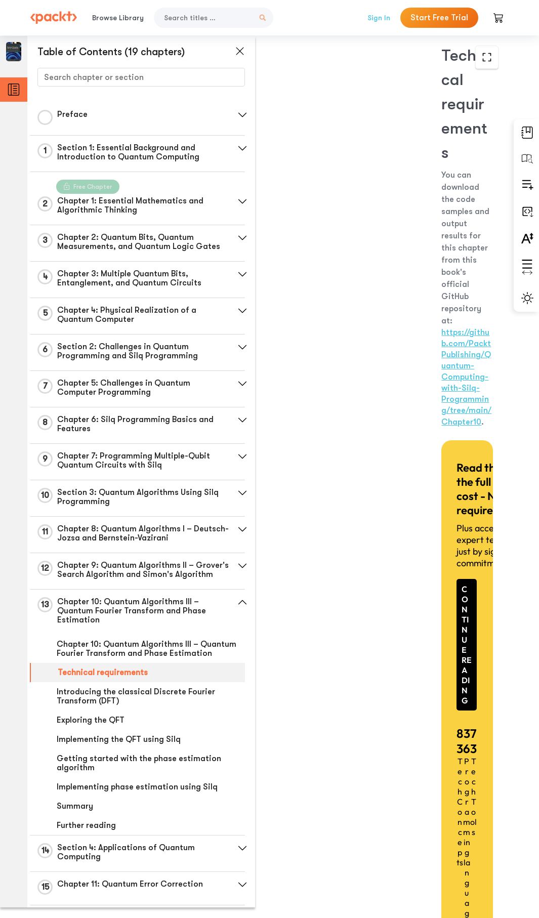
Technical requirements (103, 681)
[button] (240, 115)
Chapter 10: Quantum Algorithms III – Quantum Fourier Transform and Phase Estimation (146, 658)
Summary (75, 815)
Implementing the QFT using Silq (119, 748)
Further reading (86, 834)
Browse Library (118, 18)
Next (448, 837)
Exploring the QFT (91, 729)
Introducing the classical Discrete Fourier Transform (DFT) (136, 705)
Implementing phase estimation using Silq (137, 796)
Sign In (378, 18)
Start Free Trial (439, 17)
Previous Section (307, 837)
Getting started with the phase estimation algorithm (139, 772)
